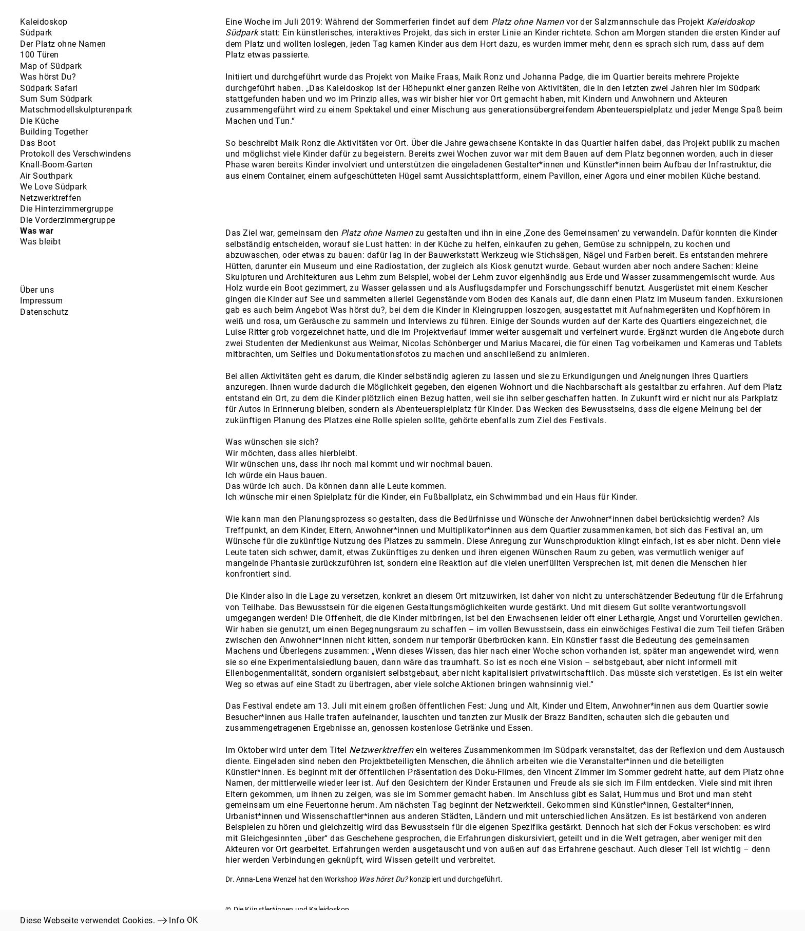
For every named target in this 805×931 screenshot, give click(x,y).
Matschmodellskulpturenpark (76, 110)
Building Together (54, 132)
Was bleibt (40, 241)
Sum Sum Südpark (56, 99)
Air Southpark (46, 176)
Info (176, 920)
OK (192, 920)
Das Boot (37, 143)
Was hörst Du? (48, 77)
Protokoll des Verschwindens (75, 154)
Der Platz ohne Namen (63, 44)
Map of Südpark (51, 66)
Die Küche (39, 121)
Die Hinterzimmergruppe (66, 209)
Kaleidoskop (43, 22)
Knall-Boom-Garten (56, 164)
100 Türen (39, 55)
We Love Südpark (53, 187)
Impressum (41, 301)
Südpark (36, 32)
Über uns (37, 290)
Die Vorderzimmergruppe (68, 220)
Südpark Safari (49, 88)
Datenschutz (44, 312)
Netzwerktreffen (50, 198)
